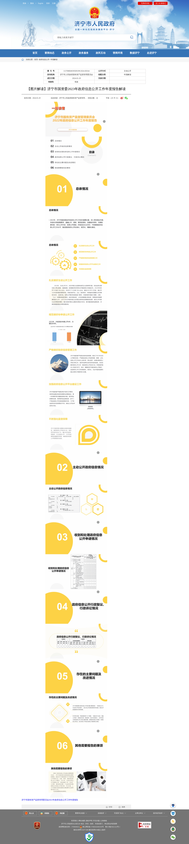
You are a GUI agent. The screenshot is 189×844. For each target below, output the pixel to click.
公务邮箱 (104, 821)
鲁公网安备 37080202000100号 (93, 827)
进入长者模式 (161, 3)
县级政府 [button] (101, 813)
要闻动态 (49, 53)
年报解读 (54, 59)
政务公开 (66, 53)
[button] (94, 53)
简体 (24, 3)
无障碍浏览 (145, 3)
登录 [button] (48, 3)
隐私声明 (89, 821)
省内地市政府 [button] (157, 813)
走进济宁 (152, 53)
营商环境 (118, 53)
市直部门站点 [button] (119, 813)
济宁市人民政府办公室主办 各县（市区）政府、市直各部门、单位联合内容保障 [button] (89, 824)
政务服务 (83, 53)
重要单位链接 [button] (80, 813)
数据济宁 (135, 53)
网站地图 (82, 821)
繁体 (32, 3)
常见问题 (96, 821)
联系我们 (74, 821)
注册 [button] (53, 3)
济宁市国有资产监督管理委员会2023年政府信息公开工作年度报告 (50, 800)
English (40, 3)
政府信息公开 (44, 59)
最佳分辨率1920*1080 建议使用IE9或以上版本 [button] (90, 830)
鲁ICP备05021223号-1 (112, 827)
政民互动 (101, 53)
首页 (34, 53)
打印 (109, 807)
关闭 (122, 807)
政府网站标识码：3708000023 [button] (69, 827)
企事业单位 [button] (139, 813)
